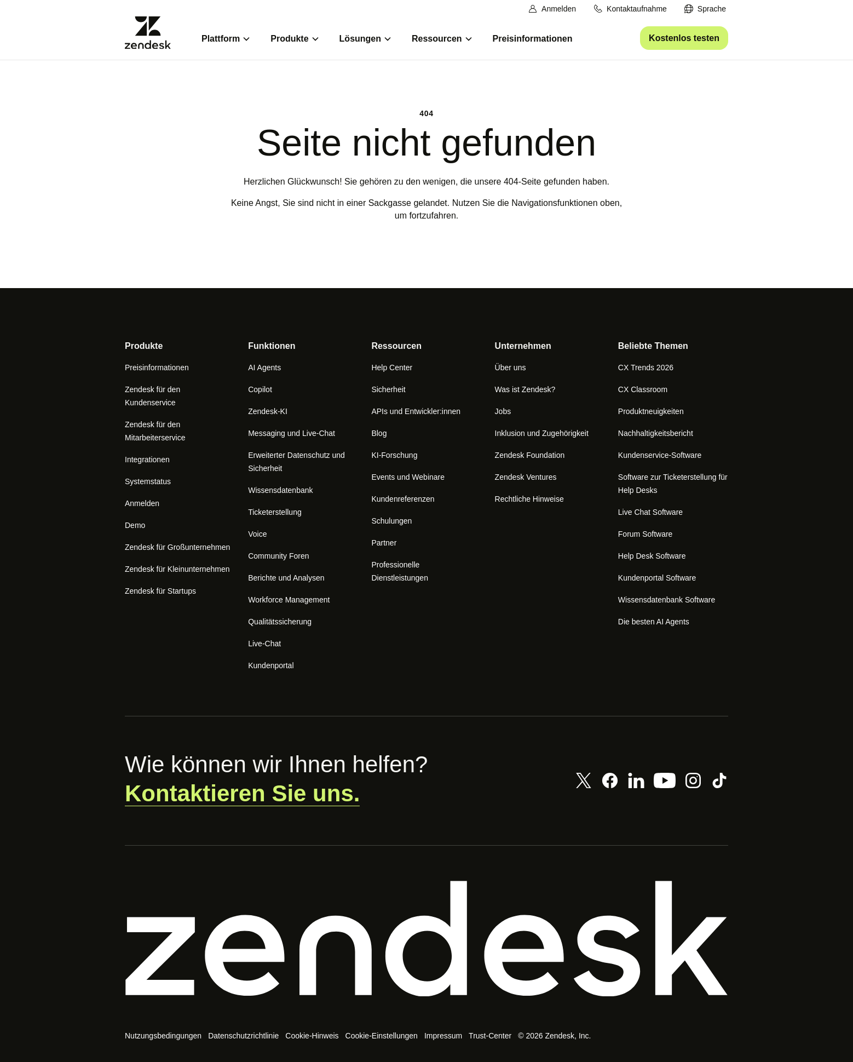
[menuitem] (705, 9)
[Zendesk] (426, 939)
